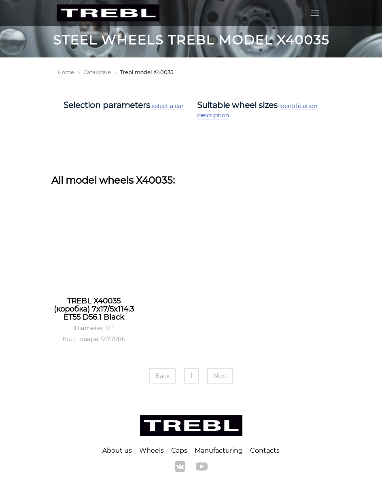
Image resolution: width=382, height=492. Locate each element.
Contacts (265, 450)
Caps (179, 450)
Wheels (151, 450)
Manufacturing (219, 450)
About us (117, 450)
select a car (168, 106)
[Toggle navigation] (315, 13)
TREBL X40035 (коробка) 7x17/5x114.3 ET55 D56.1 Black (94, 309)
